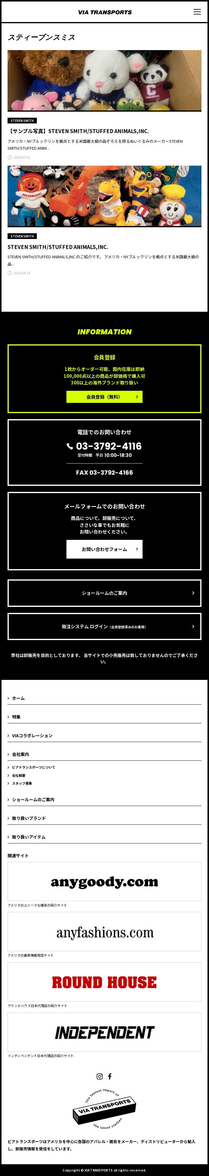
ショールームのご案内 (104, 593)
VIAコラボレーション (32, 735)
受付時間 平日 (104, 450)
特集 (16, 717)
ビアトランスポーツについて (33, 767)
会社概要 (18, 775)
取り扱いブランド (29, 818)
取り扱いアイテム (29, 837)
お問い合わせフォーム (104, 549)
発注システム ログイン (105, 626)
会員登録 (104, 397)
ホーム (18, 698)
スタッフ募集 (22, 783)
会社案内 (20, 754)
